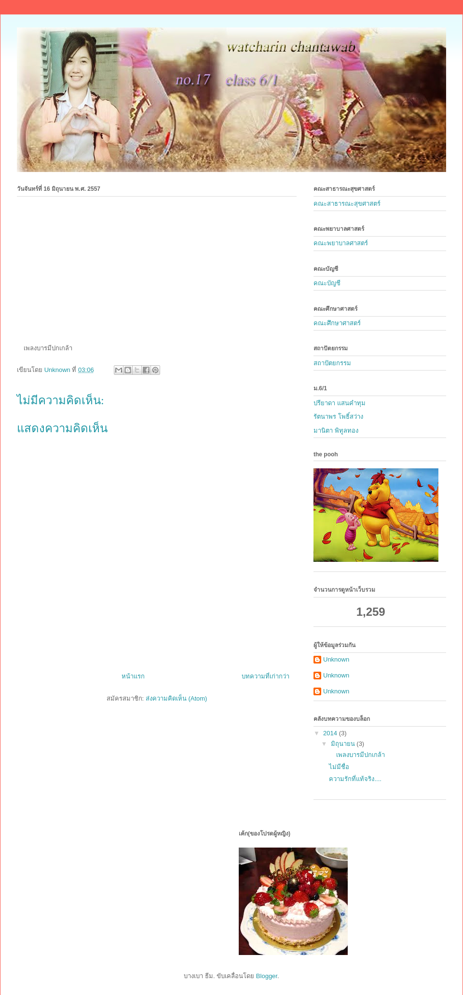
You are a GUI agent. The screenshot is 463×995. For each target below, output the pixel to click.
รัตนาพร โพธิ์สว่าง (338, 416)
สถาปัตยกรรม (332, 363)
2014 (331, 733)
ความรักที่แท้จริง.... (355, 779)
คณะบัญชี (326, 283)
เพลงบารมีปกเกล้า (356, 754)
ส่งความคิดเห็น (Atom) (176, 698)
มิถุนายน (344, 743)
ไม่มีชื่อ (339, 766)
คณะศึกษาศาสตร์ (337, 323)
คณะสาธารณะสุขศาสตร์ (347, 203)
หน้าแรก (133, 676)
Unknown (336, 659)
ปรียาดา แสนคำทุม (339, 403)
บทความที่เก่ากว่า (265, 676)
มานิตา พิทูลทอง (335, 430)
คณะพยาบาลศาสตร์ (340, 243)
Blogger (266, 976)
